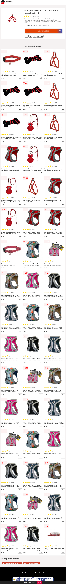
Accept (40, 582)
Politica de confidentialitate (33, 573)
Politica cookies (47, 573)
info (20, 78)
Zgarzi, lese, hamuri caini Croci (12, 563)
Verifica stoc (50, 31)
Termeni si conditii (18, 573)
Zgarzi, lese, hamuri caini (31, 563)
